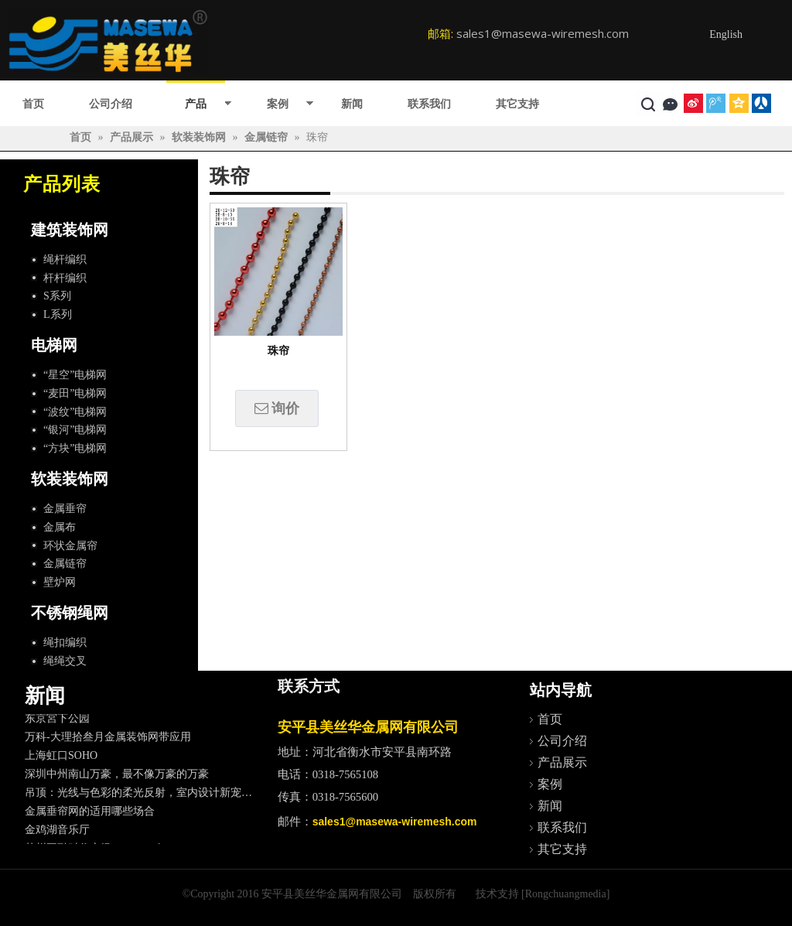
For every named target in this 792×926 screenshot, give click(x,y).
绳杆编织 (65, 259)
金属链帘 (65, 563)
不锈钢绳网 (69, 612)
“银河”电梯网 (75, 430)
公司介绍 (110, 104)
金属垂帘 (65, 508)
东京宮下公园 (57, 721)
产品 (196, 104)
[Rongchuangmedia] (565, 894)
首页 (33, 104)
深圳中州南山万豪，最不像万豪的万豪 (117, 777)
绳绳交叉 (65, 661)
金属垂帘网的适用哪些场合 (90, 814)
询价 (276, 409)
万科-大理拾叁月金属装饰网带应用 (108, 740)
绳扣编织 (65, 642)
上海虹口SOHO (61, 758)
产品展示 (562, 762)
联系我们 (429, 104)
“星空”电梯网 (75, 375)
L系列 (57, 314)
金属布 (59, 527)
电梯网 (54, 345)
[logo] (108, 40)
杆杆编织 (65, 278)
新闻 (352, 104)
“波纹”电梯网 (75, 412)
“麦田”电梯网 (75, 393)
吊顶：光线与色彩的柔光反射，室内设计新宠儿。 (143, 795)
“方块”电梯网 (75, 448)
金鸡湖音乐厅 (57, 833)
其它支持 (517, 104)
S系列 (57, 296)
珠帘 (278, 351)
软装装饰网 (69, 478)
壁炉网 (59, 582)
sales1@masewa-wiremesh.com (542, 33)
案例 (277, 104)
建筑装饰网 (69, 229)
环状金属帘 (70, 546)
